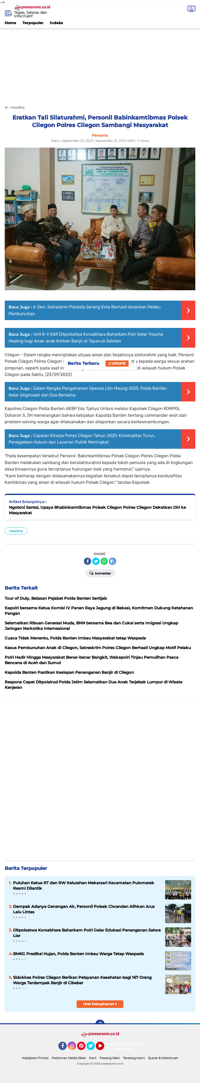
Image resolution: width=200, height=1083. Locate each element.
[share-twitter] (95, 561)
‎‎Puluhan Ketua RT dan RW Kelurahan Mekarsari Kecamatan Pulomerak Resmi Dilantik (83, 885)
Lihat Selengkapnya (100, 1004)
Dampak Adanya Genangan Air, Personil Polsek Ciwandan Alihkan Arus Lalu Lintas (84, 909)
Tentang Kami (134, 1058)
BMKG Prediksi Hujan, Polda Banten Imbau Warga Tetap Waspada (78, 953)
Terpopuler (32, 23)
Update (117, 363)
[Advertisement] (100, 64)
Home (10, 23)
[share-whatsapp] (104, 561)
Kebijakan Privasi (35, 1058)
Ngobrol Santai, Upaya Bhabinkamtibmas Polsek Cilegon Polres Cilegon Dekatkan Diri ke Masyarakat (97, 510)
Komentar (100, 573)
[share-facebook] (87, 561)
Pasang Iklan (110, 1058)
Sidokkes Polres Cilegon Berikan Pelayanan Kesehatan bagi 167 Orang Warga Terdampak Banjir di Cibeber (82, 980)
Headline (16, 531)
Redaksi (140, 1044)
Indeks (56, 23)
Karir (93, 1058)
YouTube (103, 1048)
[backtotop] (100, 1024)
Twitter (92, 1048)
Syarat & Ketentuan (163, 1058)
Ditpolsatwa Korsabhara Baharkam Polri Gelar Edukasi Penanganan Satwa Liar (87, 933)
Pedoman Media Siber (69, 1058)
